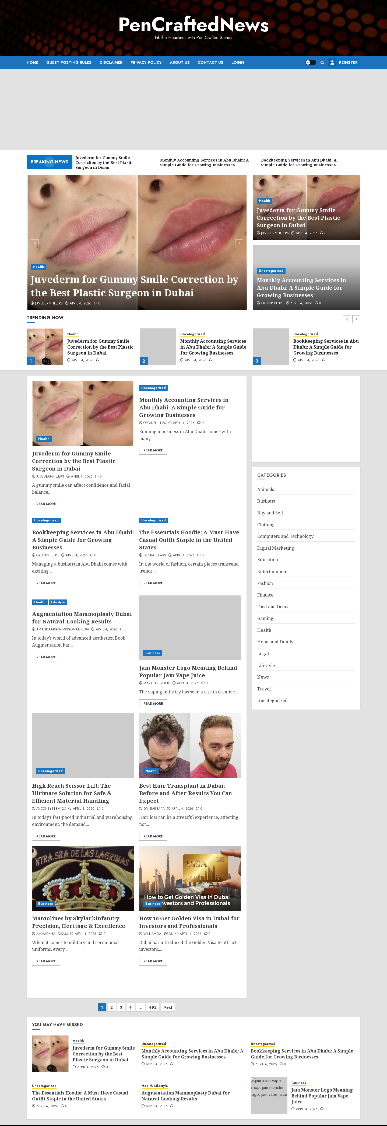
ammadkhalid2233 (52, 934)
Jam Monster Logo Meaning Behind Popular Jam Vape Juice (188, 671)
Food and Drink (273, 607)
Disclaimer (111, 62)
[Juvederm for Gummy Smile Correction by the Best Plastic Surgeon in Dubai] (137, 242)
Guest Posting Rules (69, 62)
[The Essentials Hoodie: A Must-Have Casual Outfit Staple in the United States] (190, 520)
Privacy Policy (146, 62)
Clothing (266, 525)
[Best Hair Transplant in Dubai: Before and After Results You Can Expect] (190, 745)
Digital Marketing (275, 548)
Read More (46, 503)
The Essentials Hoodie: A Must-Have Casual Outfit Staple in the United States (189, 540)
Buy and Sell (270, 513)
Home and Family (275, 642)
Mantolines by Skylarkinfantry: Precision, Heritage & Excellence (78, 922)
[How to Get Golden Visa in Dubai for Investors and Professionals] (190, 878)
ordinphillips (272, 303)
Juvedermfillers (49, 303)
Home (32, 62)
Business (152, 653)
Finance (265, 595)
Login (237, 62)
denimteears (154, 555)
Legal (263, 654)
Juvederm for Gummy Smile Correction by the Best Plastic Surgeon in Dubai (134, 286)
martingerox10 (156, 683)
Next (167, 1002)
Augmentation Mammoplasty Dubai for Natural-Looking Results (82, 617)
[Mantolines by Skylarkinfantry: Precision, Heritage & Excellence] (83, 878)
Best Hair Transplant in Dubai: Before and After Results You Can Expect (185, 793)
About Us (180, 62)
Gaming (265, 618)
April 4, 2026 (81, 303)
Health (38, 267)
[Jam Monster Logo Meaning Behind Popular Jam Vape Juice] (190, 627)
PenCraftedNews (193, 24)
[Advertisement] (193, 109)
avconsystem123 (51, 809)
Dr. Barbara (154, 809)
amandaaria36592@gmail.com (62, 629)
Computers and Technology (285, 536)
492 (153, 1002)
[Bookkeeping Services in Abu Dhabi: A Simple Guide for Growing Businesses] (271, 346)
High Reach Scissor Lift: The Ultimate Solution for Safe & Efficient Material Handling (72, 793)
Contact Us (210, 62)
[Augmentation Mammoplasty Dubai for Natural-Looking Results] (83, 602)
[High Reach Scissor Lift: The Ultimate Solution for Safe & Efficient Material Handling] (83, 745)
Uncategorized (271, 270)
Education (267, 560)
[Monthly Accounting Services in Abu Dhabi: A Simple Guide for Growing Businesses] (158, 346)
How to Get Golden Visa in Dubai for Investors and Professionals (189, 922)
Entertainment (272, 571)
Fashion (265, 583)
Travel (264, 689)
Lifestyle (58, 602)
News (263, 677)
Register (343, 62)
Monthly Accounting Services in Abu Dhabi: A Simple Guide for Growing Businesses (301, 287)
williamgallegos (158, 934)
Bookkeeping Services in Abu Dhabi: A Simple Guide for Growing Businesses (326, 347)
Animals (265, 489)
